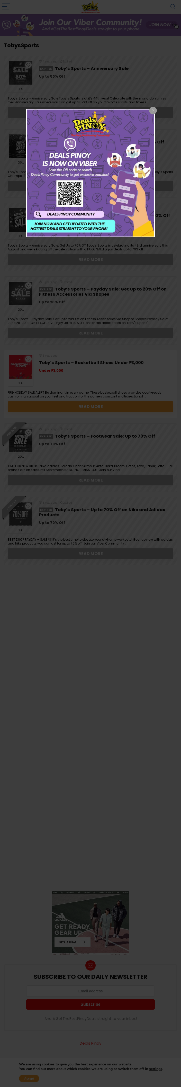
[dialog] (90, 173)
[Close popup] (153, 110)
